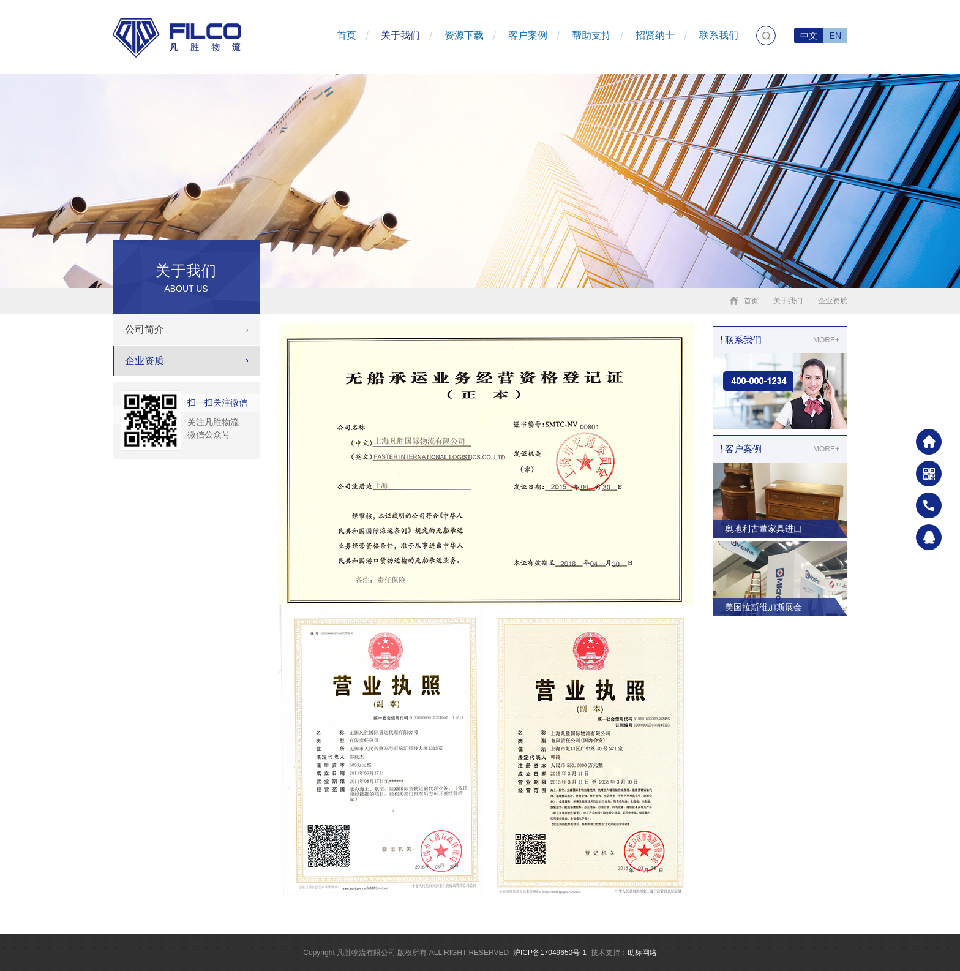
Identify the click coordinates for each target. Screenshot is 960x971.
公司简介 (144, 329)
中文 (808, 35)
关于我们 (400, 35)
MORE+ (826, 340)
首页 (346, 35)
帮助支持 (591, 35)
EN (835, 35)
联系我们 (718, 35)
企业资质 (832, 301)
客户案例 (527, 35)
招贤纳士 (655, 35)
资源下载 (464, 35)
